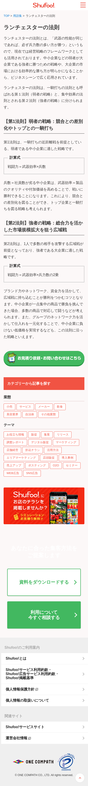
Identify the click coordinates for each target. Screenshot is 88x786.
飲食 (60, 406)
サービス (25, 406)
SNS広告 (32, 473)
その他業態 (48, 414)
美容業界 (12, 414)
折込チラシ (32, 450)
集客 (47, 434)
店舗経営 (12, 450)
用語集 (17, 15)
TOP (6, 15)
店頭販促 (49, 457)
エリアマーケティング (21, 457)
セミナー (72, 465)
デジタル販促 (40, 442)
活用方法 (53, 450)
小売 (9, 406)
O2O (56, 465)
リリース (63, 434)
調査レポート (15, 442)
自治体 (29, 414)
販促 (34, 434)
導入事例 (67, 457)
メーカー (44, 406)
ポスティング (37, 465)
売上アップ (14, 465)
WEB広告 (13, 473)
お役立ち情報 (15, 434)
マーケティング (66, 442)
